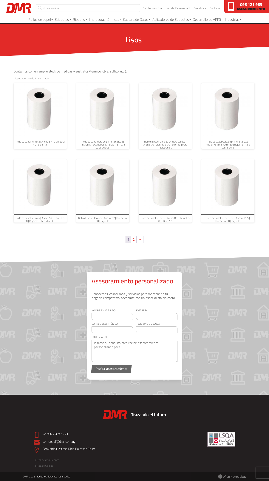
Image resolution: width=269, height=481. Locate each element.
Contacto (215, 8)
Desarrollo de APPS (207, 19)
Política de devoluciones (46, 460)
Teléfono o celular (148, 324)
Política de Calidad (43, 466)
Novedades (200, 8)
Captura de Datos (136, 19)
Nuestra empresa (152, 8)
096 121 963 (251, 4)
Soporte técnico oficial (178, 8)
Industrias (232, 19)
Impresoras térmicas (104, 19)
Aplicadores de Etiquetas (170, 19)
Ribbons (79, 19)
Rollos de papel (39, 19)
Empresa (142, 310)
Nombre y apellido (103, 310)
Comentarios (100, 337)
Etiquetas (62, 19)
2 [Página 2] (134, 239)
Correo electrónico (105, 324)
